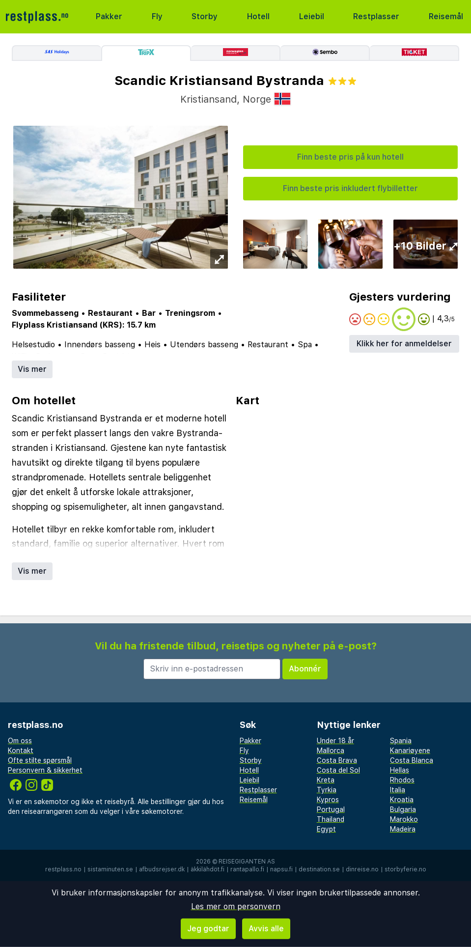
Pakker (109, 16)
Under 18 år (335, 741)
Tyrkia (326, 790)
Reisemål (446, 16)
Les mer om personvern (235, 906)
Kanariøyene (410, 750)
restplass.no (63, 869)
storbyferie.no (405, 869)
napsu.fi (281, 869)
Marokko (404, 819)
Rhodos (402, 780)
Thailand (330, 819)
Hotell (258, 16)
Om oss (20, 741)
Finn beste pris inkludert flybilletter (350, 188)
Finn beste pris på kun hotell (350, 157)
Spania (401, 741)
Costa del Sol (338, 770)
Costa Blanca (411, 760)
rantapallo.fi (247, 869)
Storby (205, 16)
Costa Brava (337, 760)
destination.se (319, 869)
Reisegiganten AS (247, 861)
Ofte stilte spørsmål (40, 760)
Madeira (403, 829)
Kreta (325, 780)
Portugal (331, 809)
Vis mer (32, 369)
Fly (157, 16)
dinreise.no (362, 869)
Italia (397, 790)
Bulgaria (403, 809)
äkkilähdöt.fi (207, 869)
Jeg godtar (208, 928)
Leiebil (311, 16)
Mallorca (330, 750)
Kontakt (20, 750)
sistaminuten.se (110, 869)
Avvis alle (266, 928)
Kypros (328, 800)
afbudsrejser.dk (162, 869)
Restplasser (376, 16)
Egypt (326, 829)
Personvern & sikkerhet (45, 770)
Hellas (399, 770)
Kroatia (402, 800)
